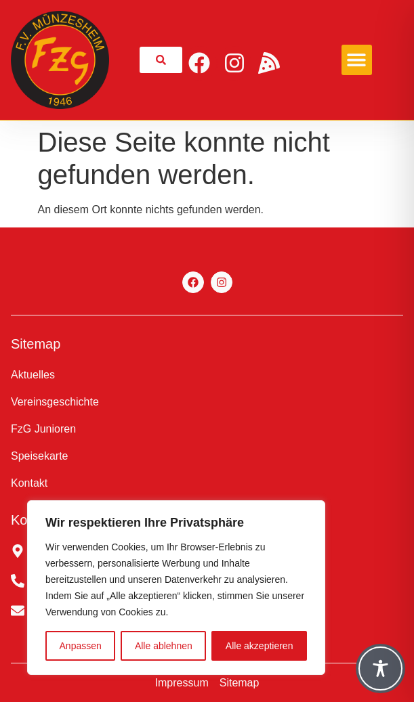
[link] (161, 60)
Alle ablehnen (163, 645)
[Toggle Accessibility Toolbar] (380, 668)
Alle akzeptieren (259, 645)
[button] (356, 60)
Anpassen (81, 645)
